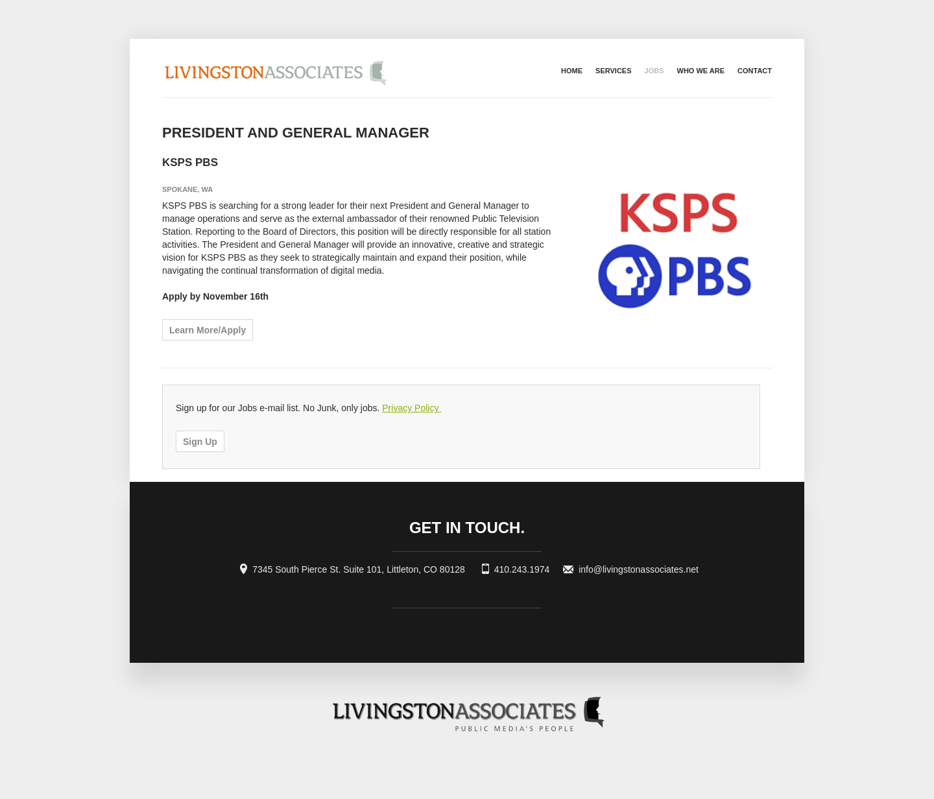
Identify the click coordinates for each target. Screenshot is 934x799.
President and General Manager (295, 133)
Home (571, 71)
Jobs (654, 71)
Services (613, 71)
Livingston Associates (347, 68)
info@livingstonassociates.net (639, 569)
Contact (754, 71)
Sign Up (200, 441)
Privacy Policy (411, 408)
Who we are (701, 71)
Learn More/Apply (207, 330)
